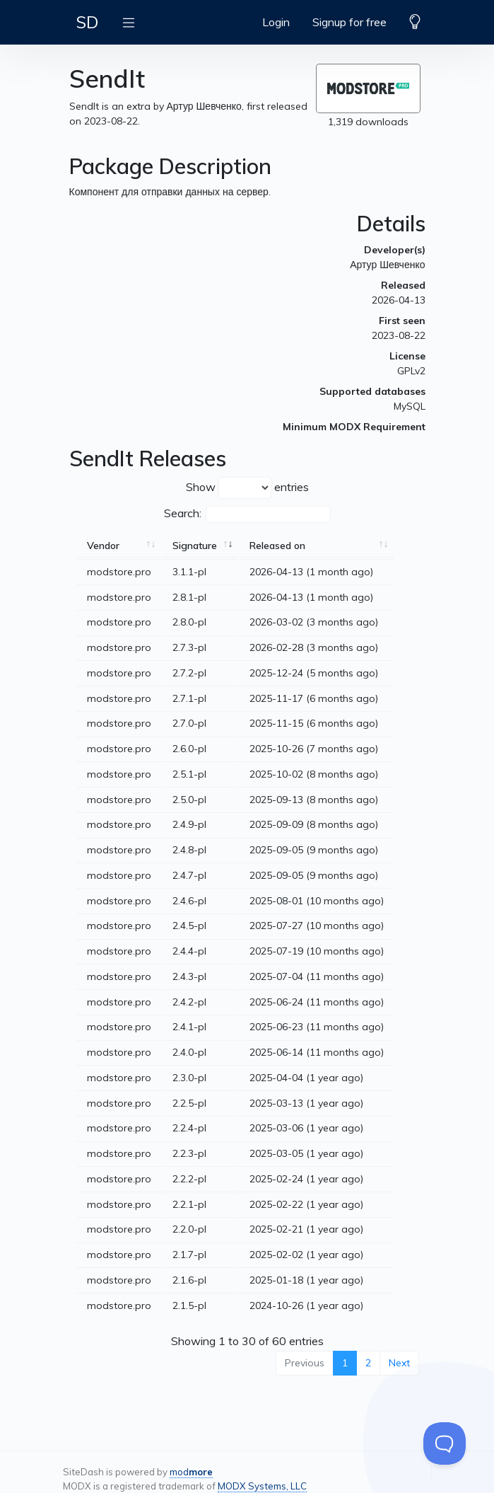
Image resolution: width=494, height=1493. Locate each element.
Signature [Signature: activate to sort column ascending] (194, 545)
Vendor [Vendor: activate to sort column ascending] (103, 545)
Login (276, 22)
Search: (247, 514)
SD (87, 22)
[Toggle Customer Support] (444, 1443)
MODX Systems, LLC (262, 1486)
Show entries (247, 488)
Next (399, 1362)
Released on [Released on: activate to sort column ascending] (277, 545)
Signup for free (349, 22)
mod (191, 1471)
